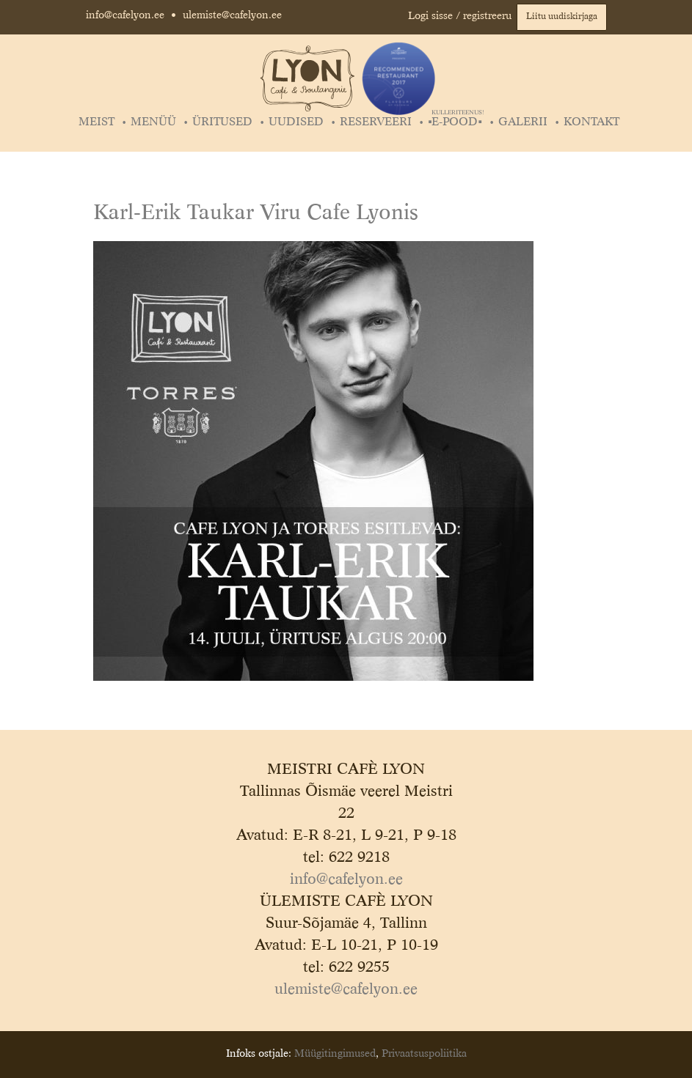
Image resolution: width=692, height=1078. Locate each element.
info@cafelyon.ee (125, 15)
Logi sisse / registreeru (459, 16)
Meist (96, 122)
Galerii (522, 122)
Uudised (296, 122)
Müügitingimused (335, 1054)
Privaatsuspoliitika (424, 1054)
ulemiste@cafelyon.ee (232, 15)
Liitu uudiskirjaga (561, 16)
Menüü (153, 122)
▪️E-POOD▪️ (456, 122)
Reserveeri (376, 122)
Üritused (222, 122)
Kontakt (591, 122)
